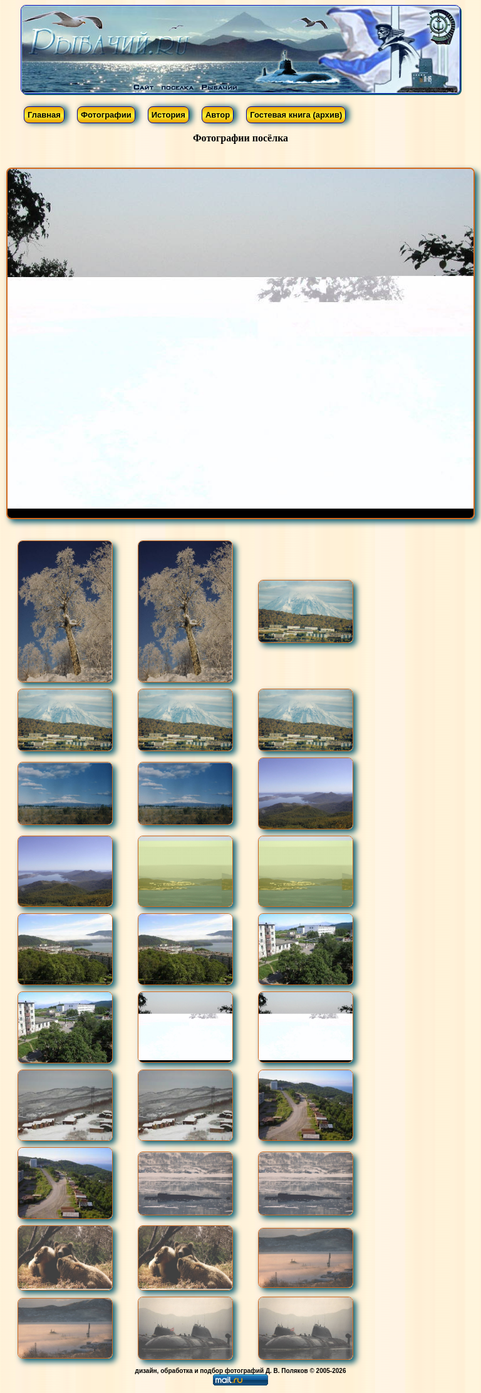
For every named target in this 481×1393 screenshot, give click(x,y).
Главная (44, 114)
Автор (217, 114)
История (168, 114)
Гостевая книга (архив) (296, 114)
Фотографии (106, 114)
